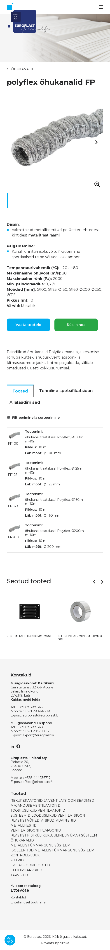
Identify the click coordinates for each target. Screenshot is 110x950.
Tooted (20, 391)
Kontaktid (18, 897)
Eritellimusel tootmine (28, 902)
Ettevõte (20, 890)
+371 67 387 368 (30, 727)
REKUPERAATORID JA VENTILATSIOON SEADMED (52, 801)
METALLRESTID (24, 825)
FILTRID (17, 860)
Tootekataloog (26, 886)
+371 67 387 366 (29, 707)
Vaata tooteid (28, 325)
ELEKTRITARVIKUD (26, 870)
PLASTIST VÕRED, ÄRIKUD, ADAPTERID (43, 820)
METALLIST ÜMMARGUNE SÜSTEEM (40, 845)
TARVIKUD (19, 875)
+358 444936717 (38, 778)
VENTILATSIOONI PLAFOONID (36, 830)
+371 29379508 (37, 731)
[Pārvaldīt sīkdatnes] (10, 940)
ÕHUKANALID (23, 69)
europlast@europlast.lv (41, 715)
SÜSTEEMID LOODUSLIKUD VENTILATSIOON (48, 815)
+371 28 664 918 (37, 711)
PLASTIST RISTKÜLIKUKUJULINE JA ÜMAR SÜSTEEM (54, 835)
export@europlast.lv (38, 735)
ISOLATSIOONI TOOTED (30, 865)
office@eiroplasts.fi (38, 782)
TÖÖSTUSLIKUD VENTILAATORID (38, 810)
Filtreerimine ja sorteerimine (33, 418)
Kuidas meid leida (25, 699)
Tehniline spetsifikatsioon (66, 390)
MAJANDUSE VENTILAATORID (36, 805)
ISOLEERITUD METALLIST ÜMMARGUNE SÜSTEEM (52, 850)
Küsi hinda (76, 325)
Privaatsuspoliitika (55, 943)
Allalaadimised (24, 402)
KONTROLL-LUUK (25, 855)
